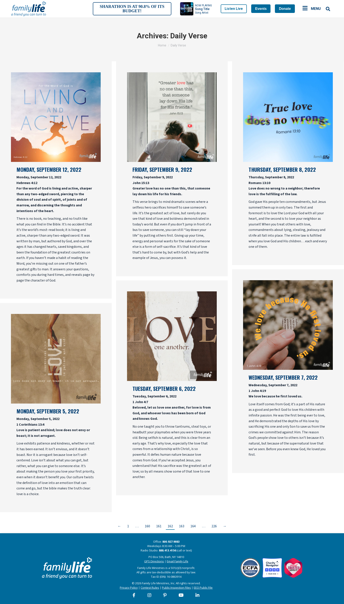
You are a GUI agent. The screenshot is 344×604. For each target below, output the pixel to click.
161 (158, 526)
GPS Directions (154, 561)
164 (193, 526)
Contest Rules (150, 588)
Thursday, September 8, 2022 (282, 169)
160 (147, 526)
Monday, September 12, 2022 (48, 169)
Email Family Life (177, 561)
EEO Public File (203, 588)
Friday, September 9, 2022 (162, 169)
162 (170, 526)
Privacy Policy (129, 588)
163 (181, 526)
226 (214, 526)
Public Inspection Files (176, 588)
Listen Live (234, 9)
